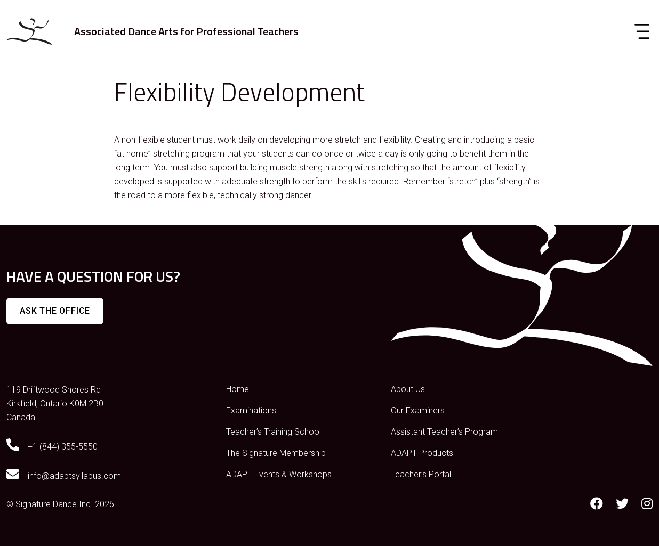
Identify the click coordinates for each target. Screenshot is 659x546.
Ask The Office (55, 311)
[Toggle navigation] (642, 31)
